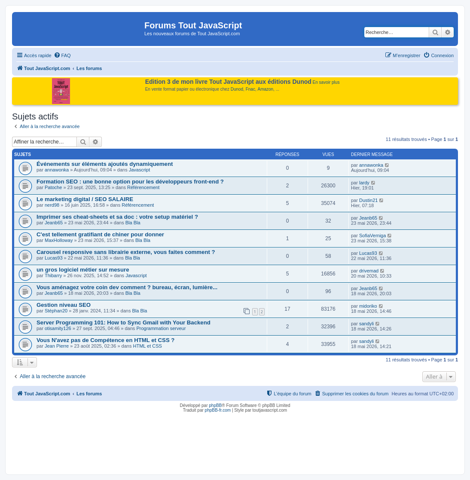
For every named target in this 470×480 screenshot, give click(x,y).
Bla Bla (132, 222)
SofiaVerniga (372, 235)
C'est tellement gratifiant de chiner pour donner (100, 234)
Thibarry (53, 275)
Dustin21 (368, 200)
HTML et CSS (147, 346)
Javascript (139, 169)
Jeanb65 (54, 222)
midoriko (368, 306)
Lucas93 (54, 257)
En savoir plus (326, 82)
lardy (364, 182)
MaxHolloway (59, 240)
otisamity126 (58, 328)
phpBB (215, 405)
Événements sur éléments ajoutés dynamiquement (105, 164)
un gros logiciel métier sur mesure (83, 269)
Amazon (266, 89)
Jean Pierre (57, 346)
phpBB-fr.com (218, 410)
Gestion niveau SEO (64, 305)
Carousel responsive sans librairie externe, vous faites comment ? (126, 252)
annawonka (57, 169)
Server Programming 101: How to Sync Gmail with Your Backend (124, 322)
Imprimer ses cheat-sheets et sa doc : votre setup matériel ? (117, 217)
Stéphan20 (56, 310)
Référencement (143, 187)
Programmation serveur (161, 328)
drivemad (368, 270)
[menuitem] (62, 55)
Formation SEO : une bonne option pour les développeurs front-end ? (130, 181)
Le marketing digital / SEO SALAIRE (85, 199)
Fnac (250, 89)
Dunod (237, 89)
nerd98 (52, 205)
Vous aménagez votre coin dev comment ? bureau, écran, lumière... (127, 287)
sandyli (366, 323)
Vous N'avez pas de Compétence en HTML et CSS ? (105, 340)
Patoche (53, 187)
